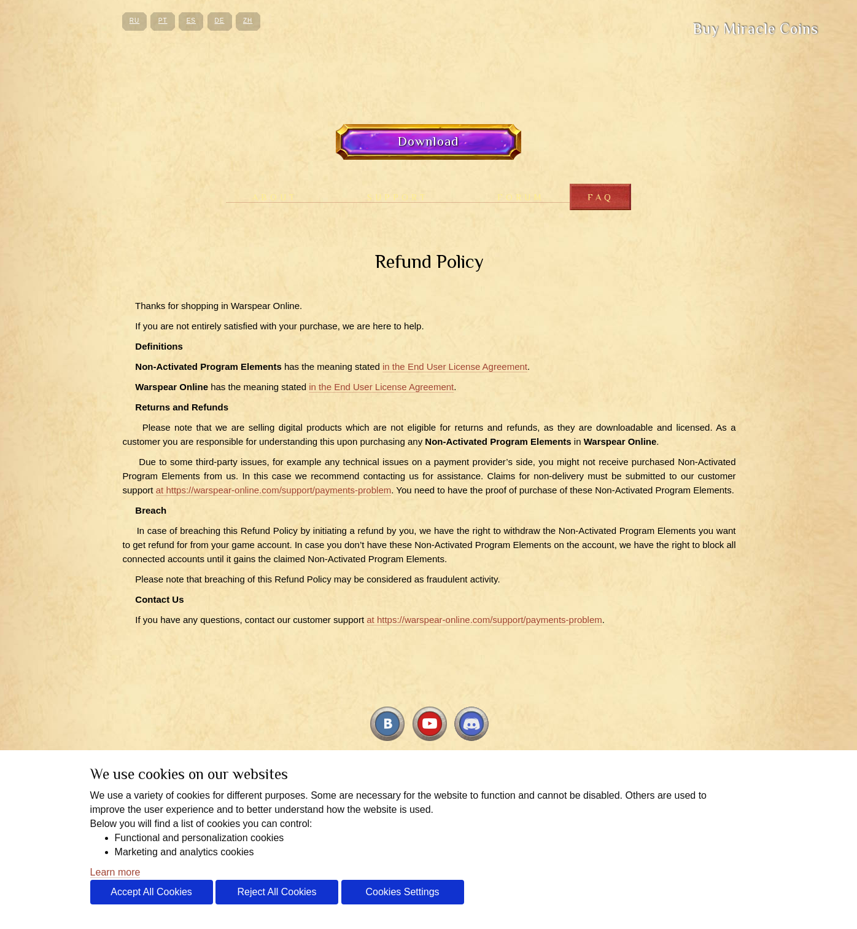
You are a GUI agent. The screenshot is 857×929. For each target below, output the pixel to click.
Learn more (115, 872)
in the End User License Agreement (454, 366)
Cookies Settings (402, 892)
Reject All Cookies (277, 892)
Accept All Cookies (151, 892)
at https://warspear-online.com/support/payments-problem (274, 490)
